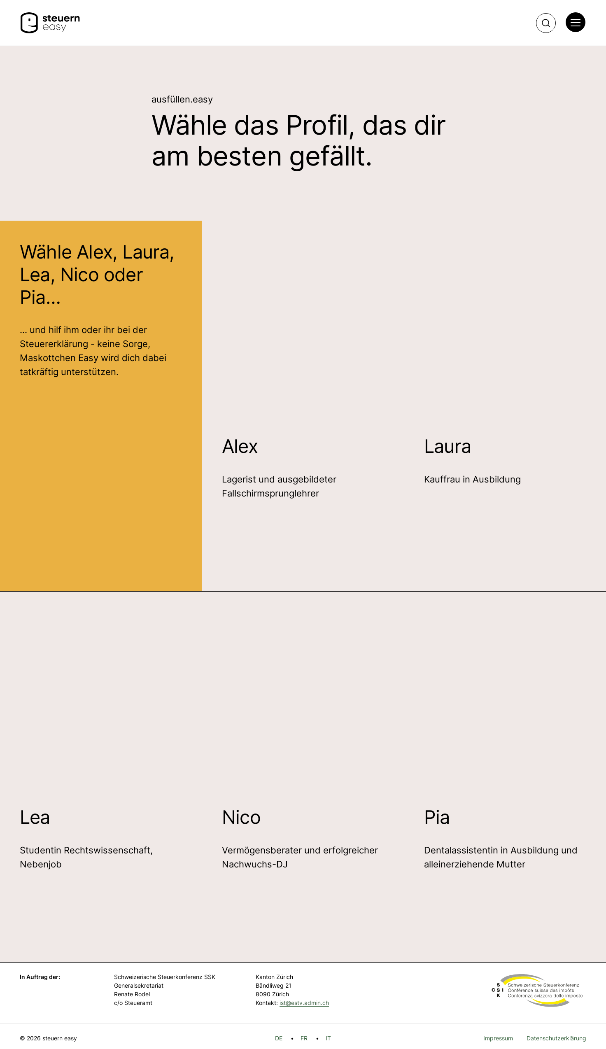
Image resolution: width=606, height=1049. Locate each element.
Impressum (498, 1038)
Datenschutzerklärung (556, 1038)
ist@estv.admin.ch (304, 1002)
